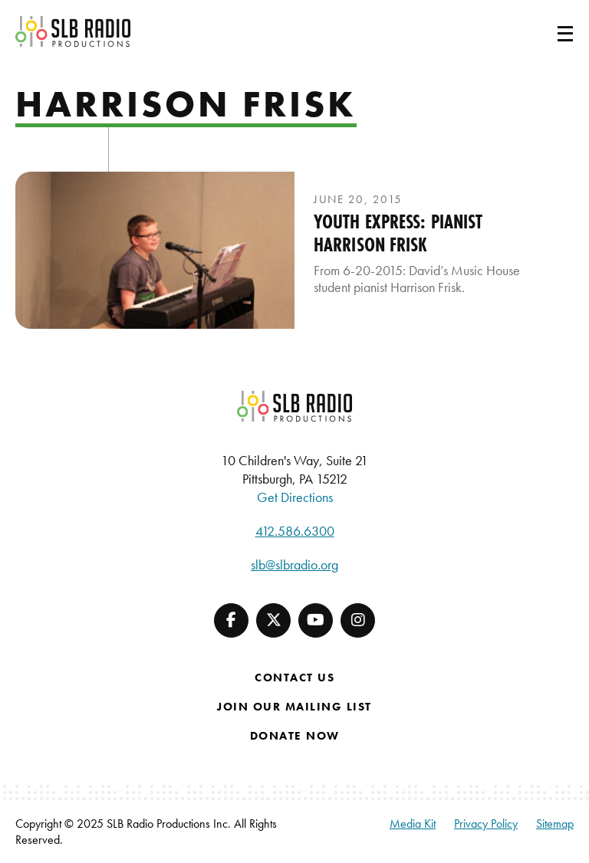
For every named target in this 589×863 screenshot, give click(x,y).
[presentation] (154, 250)
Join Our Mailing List (294, 706)
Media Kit (413, 823)
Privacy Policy (486, 823)
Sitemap (555, 823)
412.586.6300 (294, 531)
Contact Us (294, 677)
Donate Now (295, 735)
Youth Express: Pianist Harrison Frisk (398, 233)
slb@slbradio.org (294, 564)
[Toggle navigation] (547, 31)
